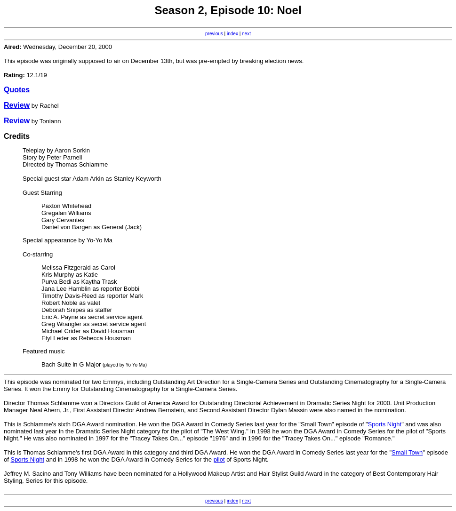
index (232, 33)
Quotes (17, 90)
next (246, 33)
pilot (219, 459)
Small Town (407, 452)
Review (17, 105)
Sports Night (385, 424)
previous (214, 33)
